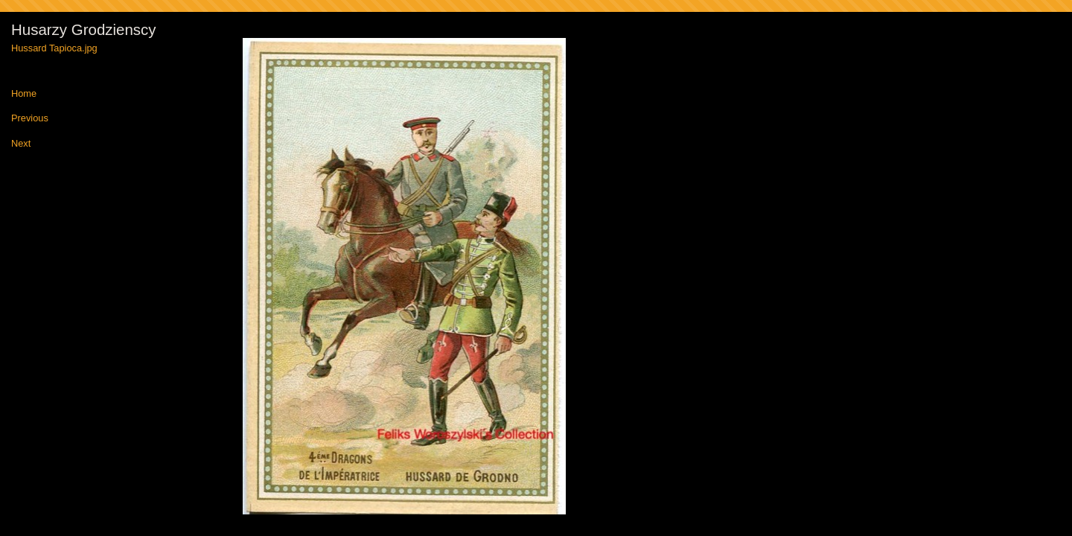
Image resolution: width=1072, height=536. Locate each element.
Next (21, 144)
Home (23, 94)
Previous (29, 119)
